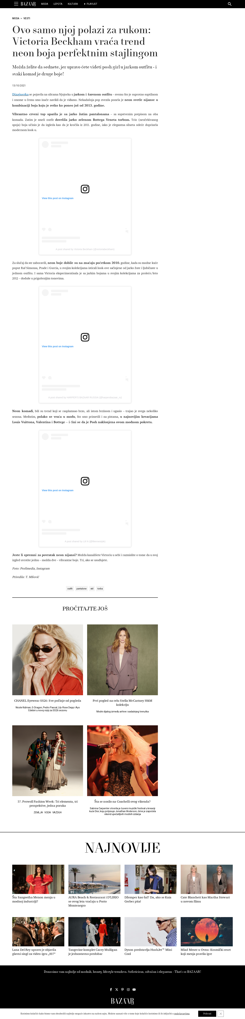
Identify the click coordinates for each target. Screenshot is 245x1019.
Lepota (58, 4)
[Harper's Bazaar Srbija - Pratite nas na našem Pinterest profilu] (122, 989)
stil (92, 588)
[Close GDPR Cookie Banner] (221, 1014)
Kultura (73, 4)
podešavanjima (181, 1013)
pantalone (81, 588)
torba (100, 588)
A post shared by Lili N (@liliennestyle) (85, 541)
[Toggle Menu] (16, 4)
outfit (69, 588)
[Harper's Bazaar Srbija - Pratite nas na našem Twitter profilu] (117, 989)
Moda (44, 4)
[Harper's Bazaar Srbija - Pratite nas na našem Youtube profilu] (134, 989)
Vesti (26, 18)
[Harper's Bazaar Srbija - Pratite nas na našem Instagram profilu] (128, 989)
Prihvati (207, 1013)
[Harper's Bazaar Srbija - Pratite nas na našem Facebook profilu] (111, 989)
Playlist (92, 4)
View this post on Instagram (58, 198)
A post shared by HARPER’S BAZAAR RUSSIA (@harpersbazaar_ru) (85, 397)
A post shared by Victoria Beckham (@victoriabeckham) (85, 249)
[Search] (229, 4)
